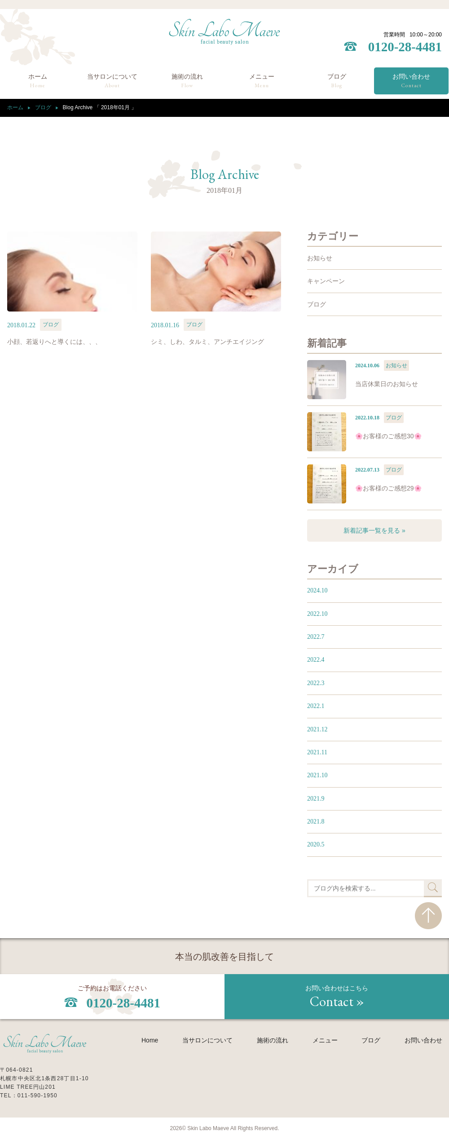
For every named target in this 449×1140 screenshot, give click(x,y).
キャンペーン (326, 281)
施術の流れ (187, 81)
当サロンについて (112, 81)
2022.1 (316, 706)
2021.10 (317, 775)
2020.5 (316, 844)
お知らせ (319, 258)
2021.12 (317, 729)
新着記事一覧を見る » (374, 530)
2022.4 (316, 659)
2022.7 (316, 636)
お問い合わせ (411, 81)
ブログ (336, 81)
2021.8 (316, 821)
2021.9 (316, 798)
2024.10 (317, 590)
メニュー (261, 81)
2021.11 (317, 752)
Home (149, 1040)
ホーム (37, 81)
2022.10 (317, 613)
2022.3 (316, 683)
